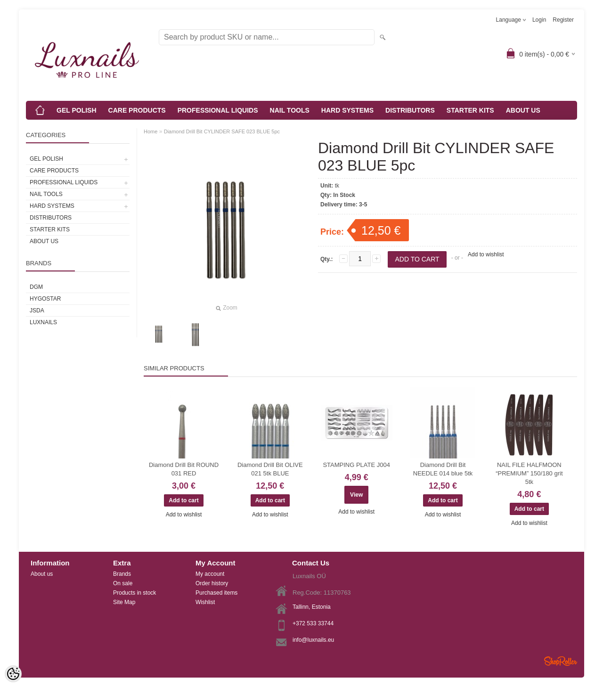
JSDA (37, 310)
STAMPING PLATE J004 (356, 464)
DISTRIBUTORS (410, 110)
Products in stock (134, 592)
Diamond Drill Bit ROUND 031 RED (184, 469)
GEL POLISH (77, 110)
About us (42, 574)
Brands (122, 574)
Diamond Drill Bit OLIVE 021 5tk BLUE (270, 469)
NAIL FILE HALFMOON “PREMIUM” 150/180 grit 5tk (529, 473)
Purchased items (216, 592)
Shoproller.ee (560, 661)
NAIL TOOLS (290, 110)
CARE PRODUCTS (137, 110)
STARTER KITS (470, 110)
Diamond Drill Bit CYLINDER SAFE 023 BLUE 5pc (222, 131)
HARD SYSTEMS (347, 110)
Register (563, 19)
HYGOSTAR (45, 298)
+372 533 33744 (313, 623)
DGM (36, 287)
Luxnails (43, 322)
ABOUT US (523, 110)
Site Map (124, 602)
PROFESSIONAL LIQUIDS (218, 110)
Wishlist (205, 602)
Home (150, 131)
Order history (212, 583)
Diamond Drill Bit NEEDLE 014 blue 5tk (443, 469)
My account (210, 574)
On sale (122, 583)
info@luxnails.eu (313, 640)
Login (539, 19)
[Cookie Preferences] (13, 673)
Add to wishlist (486, 254)
